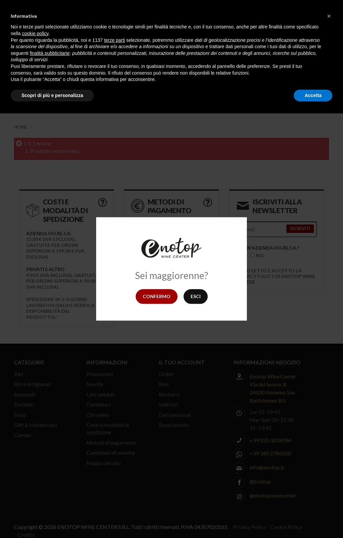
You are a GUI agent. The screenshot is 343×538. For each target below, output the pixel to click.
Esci (196, 296)
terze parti (114, 40)
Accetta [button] (313, 95)
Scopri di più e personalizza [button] (52, 95)
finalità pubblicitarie (50, 53)
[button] (329, 16)
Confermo (156, 296)
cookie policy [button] (35, 33)
